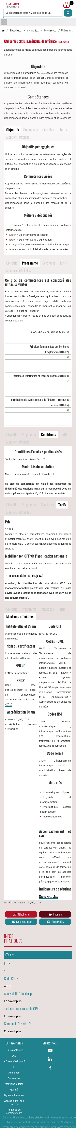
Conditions (48, 129)
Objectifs (12, 129)
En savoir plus (48, 896)
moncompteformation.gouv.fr (26, 575)
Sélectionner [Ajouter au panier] (21, 914)
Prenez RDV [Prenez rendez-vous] (55, 922)
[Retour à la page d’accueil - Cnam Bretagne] (3, 30)
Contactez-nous (21, 922)
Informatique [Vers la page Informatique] (33, 30)
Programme (30, 129)
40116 (8, 704)
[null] (65, 5)
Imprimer (55, 914)
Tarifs (63, 129)
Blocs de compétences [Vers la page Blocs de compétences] (20, 30)
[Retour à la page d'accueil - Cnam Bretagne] (20, 5)
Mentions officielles (18, 137)
